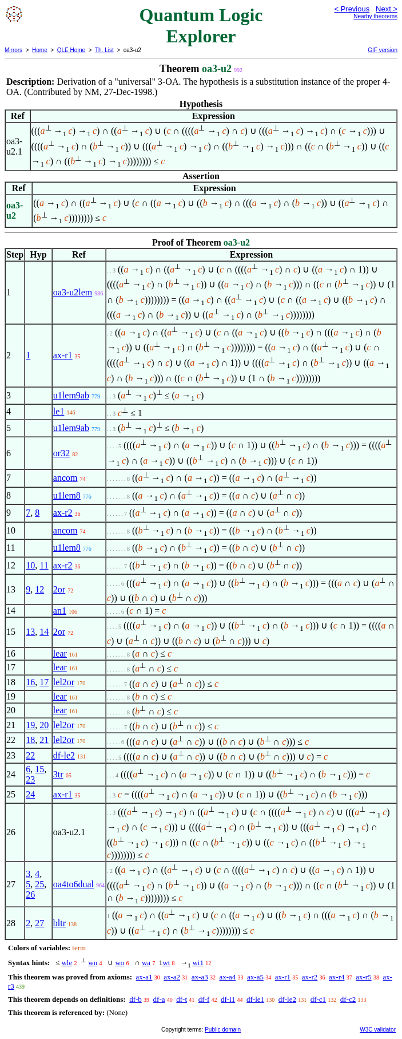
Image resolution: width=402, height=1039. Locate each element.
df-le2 (64, 755)
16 (30, 682)
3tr (58, 774)
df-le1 (255, 999)
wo (119, 962)
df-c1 (318, 999)
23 (30, 779)
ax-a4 (227, 977)
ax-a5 (255, 977)
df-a (159, 999)
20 (44, 725)
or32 (61, 453)
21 (44, 740)
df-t (181, 999)
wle (66, 962)
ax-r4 (336, 977)
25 (39, 884)
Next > (386, 9)
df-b (135, 999)
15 (39, 769)
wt (166, 962)
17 (44, 682)
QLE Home (71, 50)
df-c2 (348, 999)
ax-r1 (63, 355)
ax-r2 (63, 512)
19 (30, 725)
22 (30, 755)
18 (30, 740)
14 (44, 632)
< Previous (351, 9)
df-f (204, 999)
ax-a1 (144, 977)
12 (39, 589)
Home (39, 50)
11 (43, 565)
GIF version (382, 50)
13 (30, 632)
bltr (59, 923)
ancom (65, 478)
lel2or (63, 682)
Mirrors (13, 50)
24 (30, 794)
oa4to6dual (73, 884)
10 (30, 565)
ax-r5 (363, 977)
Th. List (104, 50)
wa (146, 962)
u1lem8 (67, 495)
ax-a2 (172, 977)
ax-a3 (200, 977)
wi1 (198, 962)
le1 (59, 411)
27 (39, 923)
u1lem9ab (71, 395)
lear (60, 653)
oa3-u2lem (72, 292)
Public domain (223, 1029)
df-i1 (228, 999)
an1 (59, 610)
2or (59, 589)
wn (92, 962)
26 (30, 894)
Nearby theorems (375, 16)
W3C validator (378, 1029)
